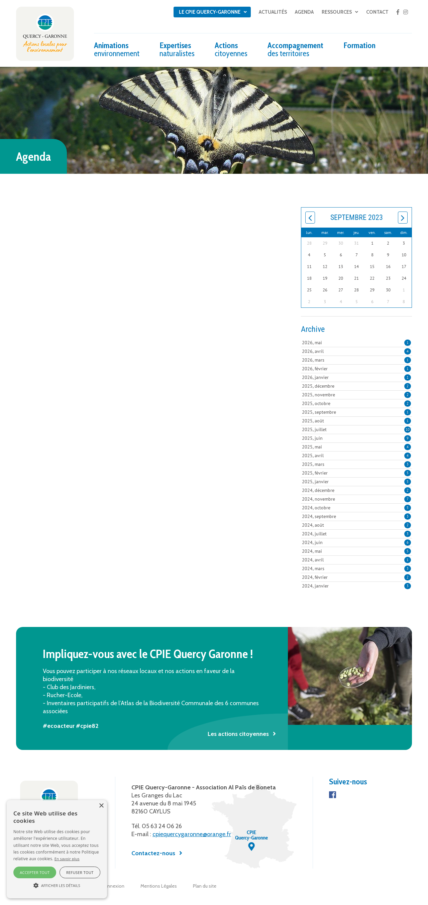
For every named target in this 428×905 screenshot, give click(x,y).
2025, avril (356, 455)
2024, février (356, 577)
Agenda (304, 12)
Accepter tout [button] (34, 872)
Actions (231, 49)
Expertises (177, 49)
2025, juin (356, 438)
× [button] (101, 805)
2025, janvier (356, 482)
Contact (377, 12)
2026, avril (356, 351)
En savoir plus (67, 858)
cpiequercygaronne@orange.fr (191, 834)
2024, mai (356, 551)
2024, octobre (356, 508)
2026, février (356, 369)
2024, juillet (356, 534)
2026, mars (356, 360)
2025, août (356, 421)
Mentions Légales (158, 886)
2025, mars (356, 464)
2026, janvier (356, 377)
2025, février (356, 473)
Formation (359, 45)
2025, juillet (356, 429)
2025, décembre (356, 386)
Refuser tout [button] (80, 872)
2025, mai (356, 447)
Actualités (273, 12)
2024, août (356, 525)
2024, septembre (356, 516)
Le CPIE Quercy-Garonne (209, 12)
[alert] (57, 849)
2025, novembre (356, 395)
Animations (116, 49)
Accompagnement (295, 49)
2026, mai (356, 343)
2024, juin (356, 542)
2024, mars (356, 568)
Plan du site (204, 886)
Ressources (337, 12)
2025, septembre (356, 412)
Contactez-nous (153, 853)
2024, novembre (356, 499)
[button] (56, 886)
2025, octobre (356, 403)
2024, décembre (356, 490)
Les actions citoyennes (238, 734)
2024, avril (356, 560)
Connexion (112, 886)
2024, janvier (356, 586)
